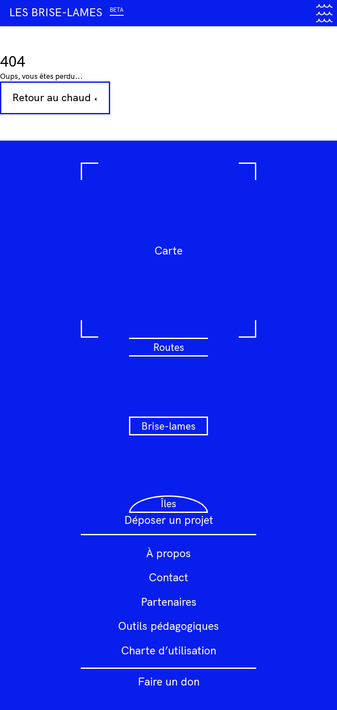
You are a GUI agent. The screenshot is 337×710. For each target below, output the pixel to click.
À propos (168, 553)
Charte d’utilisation (168, 650)
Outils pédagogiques (168, 625)
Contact (168, 577)
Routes (168, 347)
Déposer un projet (168, 519)
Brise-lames (168, 426)
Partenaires (169, 601)
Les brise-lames (66, 12)
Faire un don (169, 681)
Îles (168, 503)
